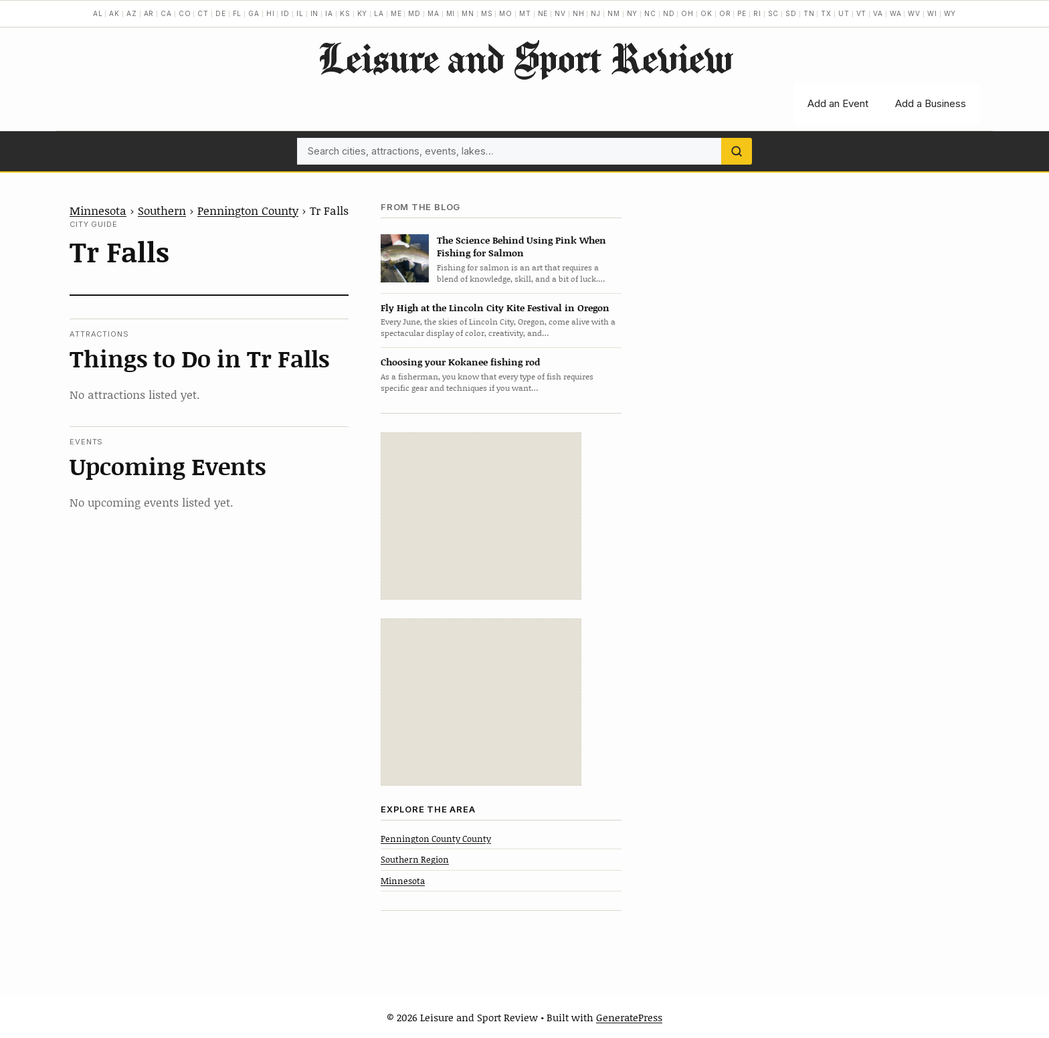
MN (468, 13)
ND (669, 13)
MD (414, 13)
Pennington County (247, 210)
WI (932, 13)
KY (362, 13)
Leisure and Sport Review (525, 57)
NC (650, 13)
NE (543, 13)
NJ (596, 13)
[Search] (736, 151)
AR (149, 13)
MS (487, 13)
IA (329, 13)
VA (878, 13)
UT (844, 13)
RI (757, 13)
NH (579, 13)
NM (613, 13)
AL (98, 13)
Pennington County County (436, 839)
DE (220, 13)
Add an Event (837, 103)
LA (379, 13)
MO (505, 13)
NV (560, 13)
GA (254, 13)
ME (396, 13)
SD (791, 13)
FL (237, 13)
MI (451, 13)
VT (861, 13)
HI (270, 13)
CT (203, 13)
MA (433, 13)
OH (687, 13)
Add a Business (930, 103)
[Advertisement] (481, 516)
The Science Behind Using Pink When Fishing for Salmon (521, 246)
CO (185, 13)
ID (285, 13)
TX (826, 13)
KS (345, 13)
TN (809, 13)
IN (314, 13)
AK (114, 13)
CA (166, 13)
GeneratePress (629, 1017)
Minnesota (98, 210)
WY (950, 13)
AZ (131, 13)
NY (632, 13)
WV (914, 13)
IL (300, 13)
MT (525, 13)
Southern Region (415, 859)
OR (725, 13)
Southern (162, 210)
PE (742, 13)
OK (706, 13)
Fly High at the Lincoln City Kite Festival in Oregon (495, 307)
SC (773, 13)
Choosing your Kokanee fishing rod (460, 362)
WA (896, 13)
